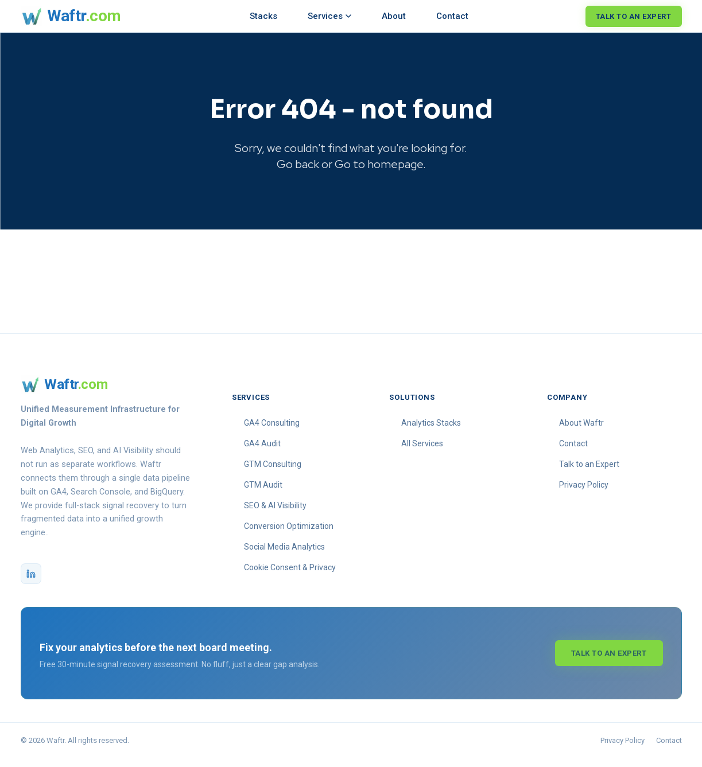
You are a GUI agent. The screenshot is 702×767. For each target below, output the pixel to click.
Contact (452, 16)
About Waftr (581, 432)
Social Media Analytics (284, 555)
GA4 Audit (262, 452)
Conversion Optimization (288, 535)
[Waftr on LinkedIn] (31, 583)
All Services (422, 452)
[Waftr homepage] (71, 16)
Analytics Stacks (431, 432)
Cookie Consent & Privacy (290, 576)
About (394, 16)
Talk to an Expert (634, 16)
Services (329, 16)
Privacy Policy (583, 494)
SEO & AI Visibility (275, 514)
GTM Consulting (272, 473)
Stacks (263, 16)
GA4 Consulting (272, 432)
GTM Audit (263, 494)
